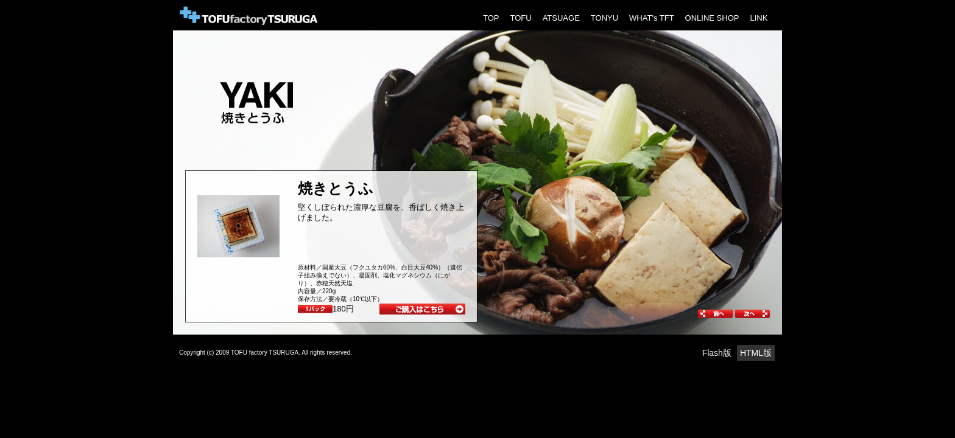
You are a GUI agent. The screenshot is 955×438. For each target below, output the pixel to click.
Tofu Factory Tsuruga (249, 15)
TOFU (521, 18)
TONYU (604, 18)
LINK (758, 18)
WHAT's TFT (651, 18)
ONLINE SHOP (712, 18)
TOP (491, 18)
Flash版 (716, 353)
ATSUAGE (561, 18)
